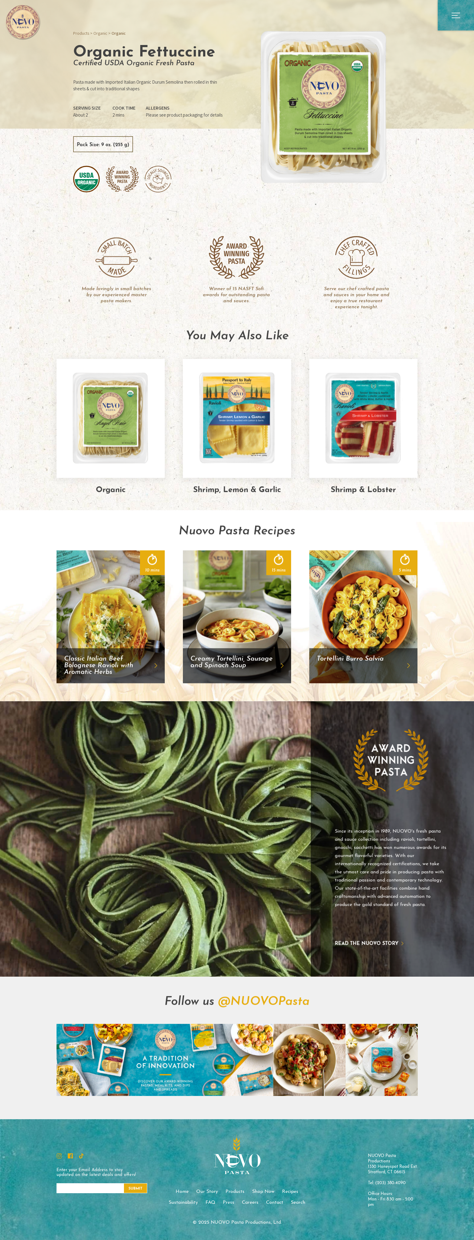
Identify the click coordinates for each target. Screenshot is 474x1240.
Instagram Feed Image (93, 1089)
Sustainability (183, 1202)
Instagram (59, 1155)
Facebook (70, 1155)
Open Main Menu (456, 15)
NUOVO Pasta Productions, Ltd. (22, 21)
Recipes (290, 1191)
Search (298, 1202)
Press (228, 1202)
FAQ (210, 1202)
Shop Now (263, 1191)
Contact (274, 1202)
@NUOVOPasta (264, 1031)
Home (182, 1191)
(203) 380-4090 (390, 1183)
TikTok (81, 1155)
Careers (250, 1202)
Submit (135, 1188)
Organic (100, 33)
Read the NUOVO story (337, 943)
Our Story (207, 1191)
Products (81, 33)
